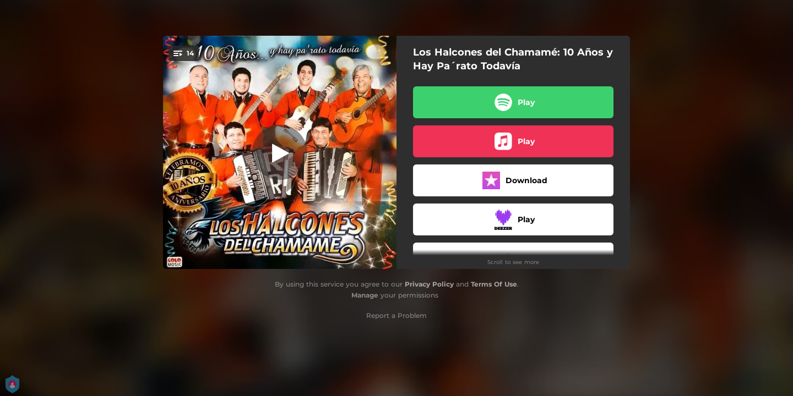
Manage (364, 295)
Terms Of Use (494, 284)
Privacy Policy (429, 284)
